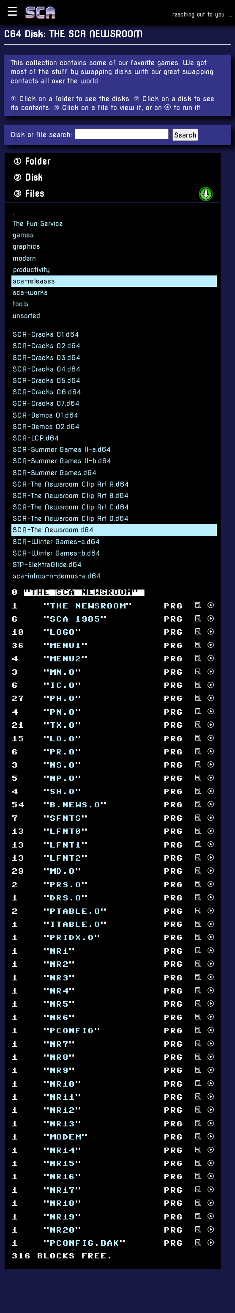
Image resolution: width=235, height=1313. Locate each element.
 (58, 1057)
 (62, 1177)
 (62, 1164)
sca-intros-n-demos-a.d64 (57, 576)
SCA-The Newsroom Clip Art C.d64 (71, 507)
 (62, 792)
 (62, 1217)
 (62, 672)
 (62, 1230)
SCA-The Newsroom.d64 (53, 530)
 (58, 1017)
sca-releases (34, 281)
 (58, 1004)
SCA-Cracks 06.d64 (47, 392)
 (74, 925)
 (62, 1110)
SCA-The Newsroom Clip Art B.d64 (70, 496)
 (62, 686)
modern (24, 258)
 (65, 645)
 (62, 1150)
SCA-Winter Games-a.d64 (56, 542)
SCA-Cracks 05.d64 (46, 381)
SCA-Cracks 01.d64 (46, 334)
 (62, 738)
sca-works (30, 293)
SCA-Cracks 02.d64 (46, 346)
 (58, 991)
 (62, 712)
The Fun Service (38, 224)
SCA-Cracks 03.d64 (46, 358)
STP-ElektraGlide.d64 (47, 565)
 (62, 725)
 (65, 832)
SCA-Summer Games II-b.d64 (62, 461)
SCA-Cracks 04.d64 (46, 369)
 (65, 1137)
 (62, 1084)
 (65, 858)
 (62, 871)
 (62, 1097)
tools (21, 304)
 (71, 1031)
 (62, 699)
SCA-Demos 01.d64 (45, 415)
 (71, 938)
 (62, 752)
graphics (26, 246)
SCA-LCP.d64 (36, 438)
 (62, 1203)
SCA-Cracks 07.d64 (46, 403)
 (84, 1243)
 (58, 951)
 (87, 606)
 (74, 619)
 (65, 845)
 (62, 1124)
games (23, 235)
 (65, 818)
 (58, 964)
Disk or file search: (43, 135)
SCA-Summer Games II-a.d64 (62, 450)
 (74, 911)
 (62, 778)
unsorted (26, 316)
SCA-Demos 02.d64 (46, 427)
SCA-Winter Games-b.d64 (56, 553)
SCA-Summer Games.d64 (54, 473)
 (62, 632)
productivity (31, 270)
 (58, 1044)
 (65, 659)
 (62, 765)
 (62, 1190)
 (65, 898)
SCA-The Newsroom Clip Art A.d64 (71, 484)
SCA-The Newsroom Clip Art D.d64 (70, 519)
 (74, 805)
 (58, 1071)
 (65, 884)
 (58, 977)
